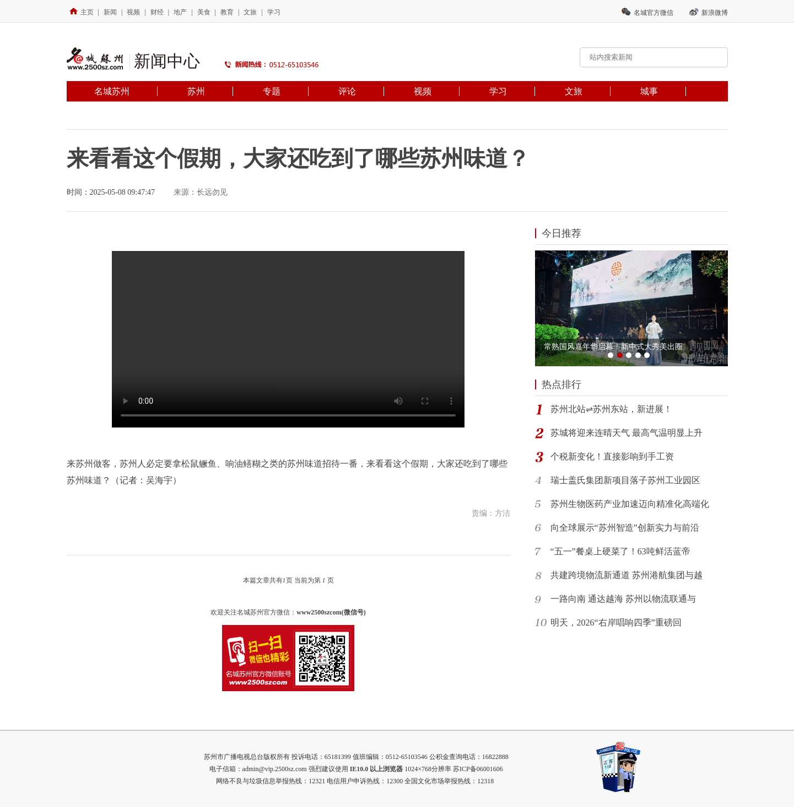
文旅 (250, 12)
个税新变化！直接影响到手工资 (612, 456)
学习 (273, 12)
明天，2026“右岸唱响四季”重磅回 (616, 622)
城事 (649, 91)
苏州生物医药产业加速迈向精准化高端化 (629, 504)
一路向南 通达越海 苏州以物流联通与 (623, 598)
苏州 (196, 91)
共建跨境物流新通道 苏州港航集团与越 (626, 575)
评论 (347, 91)
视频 (133, 12)
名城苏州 (111, 91)
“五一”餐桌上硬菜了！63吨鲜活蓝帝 (620, 551)
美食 (203, 12)
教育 (227, 12)
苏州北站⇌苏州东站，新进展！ (611, 409)
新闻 (110, 12)
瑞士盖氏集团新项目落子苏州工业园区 (625, 480)
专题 (271, 91)
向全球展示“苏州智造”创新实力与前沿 (624, 527)
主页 (81, 12)
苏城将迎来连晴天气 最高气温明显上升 (626, 432)
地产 (180, 12)
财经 (157, 12)
